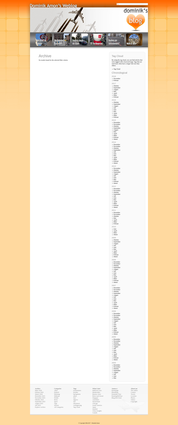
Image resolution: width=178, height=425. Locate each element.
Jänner (116, 139)
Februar (116, 80)
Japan (94, 407)
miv (74, 401)
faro (74, 398)
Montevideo (96, 392)
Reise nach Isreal (97, 396)
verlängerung (77, 405)
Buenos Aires (96, 394)
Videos (133, 400)
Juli (115, 108)
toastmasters (77, 390)
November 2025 (40, 398)
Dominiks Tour (116, 394)
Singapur (95, 398)
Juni (115, 110)
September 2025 (40, 401)
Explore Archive (40, 407)
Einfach (56, 392)
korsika (75, 392)
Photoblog (115, 392)
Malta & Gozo (97, 390)
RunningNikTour (117, 396)
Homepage (115, 390)
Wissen (56, 405)
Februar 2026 (39, 392)
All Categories (58, 407)
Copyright (134, 401)
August (116, 89)
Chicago (95, 403)
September (117, 88)
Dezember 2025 (40, 396)
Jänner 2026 (39, 394)
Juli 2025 (38, 405)
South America (97, 405)
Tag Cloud (117, 69)
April (115, 93)
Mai (115, 91)
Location (133, 396)
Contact (133, 392)
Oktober (116, 86)
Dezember (117, 122)
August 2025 (39, 403)
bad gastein (76, 394)
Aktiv (56, 390)
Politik (56, 398)
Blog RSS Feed (116, 398)
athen (75, 396)
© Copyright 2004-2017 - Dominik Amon (89, 423)
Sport (56, 401)
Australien (95, 400)
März (115, 95)
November (117, 78)
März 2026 (38, 390)
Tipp (55, 403)
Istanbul (95, 409)
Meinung (57, 394)
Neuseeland (96, 401)
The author (134, 390)
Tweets (133, 394)
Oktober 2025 (39, 400)
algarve (75, 400)
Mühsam (57, 396)
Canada (94, 413)
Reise (56, 400)
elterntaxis (76, 403)
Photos (133, 398)
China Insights (97, 411)
